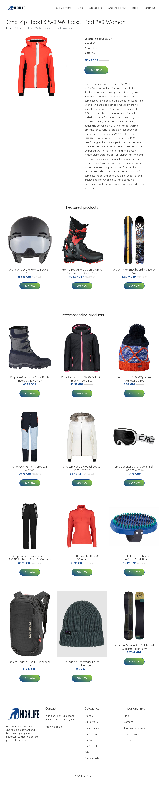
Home (9, 31)
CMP (111, 41)
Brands (150, 9)
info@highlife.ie (53, 729)
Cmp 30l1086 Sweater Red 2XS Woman (82, 561)
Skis (80, 9)
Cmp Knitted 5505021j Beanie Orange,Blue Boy (134, 382)
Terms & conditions (134, 731)
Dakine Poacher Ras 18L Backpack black (29, 667)
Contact (128, 725)
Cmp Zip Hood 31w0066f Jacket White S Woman (82, 471)
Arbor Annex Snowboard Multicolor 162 (134, 274)
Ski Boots (95, 9)
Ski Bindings (91, 737)
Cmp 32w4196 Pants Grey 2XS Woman (29, 471)
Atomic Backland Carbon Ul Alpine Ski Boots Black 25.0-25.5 (82, 274)
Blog (135, 9)
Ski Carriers (63, 9)
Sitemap (128, 743)
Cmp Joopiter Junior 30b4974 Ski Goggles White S (134, 471)
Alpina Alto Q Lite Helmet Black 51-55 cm (29, 274)
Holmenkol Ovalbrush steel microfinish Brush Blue (134, 561)
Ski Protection (92, 749)
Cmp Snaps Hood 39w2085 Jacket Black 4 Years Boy (82, 382)
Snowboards (117, 9)
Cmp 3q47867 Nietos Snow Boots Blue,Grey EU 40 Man (29, 382)
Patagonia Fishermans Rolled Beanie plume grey (82, 667)
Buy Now (96, 73)
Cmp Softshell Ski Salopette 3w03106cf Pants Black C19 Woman (30, 561)
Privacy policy (131, 737)
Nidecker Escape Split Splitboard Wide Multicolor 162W (134, 650)
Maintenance (92, 731)
